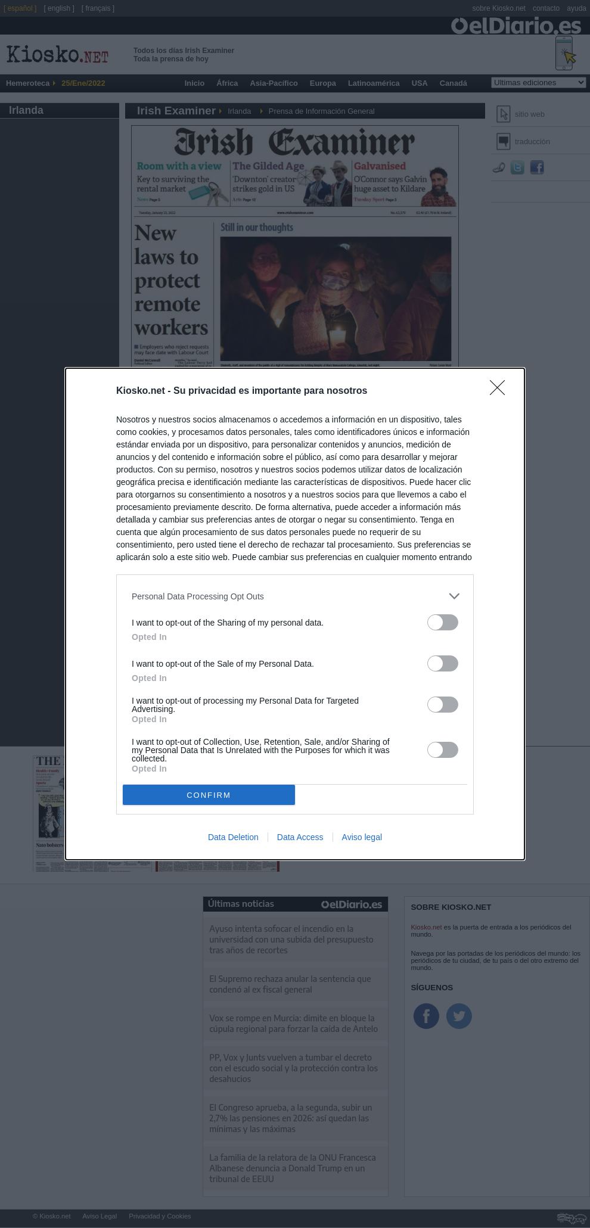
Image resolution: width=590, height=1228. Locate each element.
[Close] (501, 391)
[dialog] (295, 614)
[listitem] (295, 596)
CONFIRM (209, 795)
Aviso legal (362, 837)
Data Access (300, 837)
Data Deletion (233, 837)
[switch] (442, 622)
